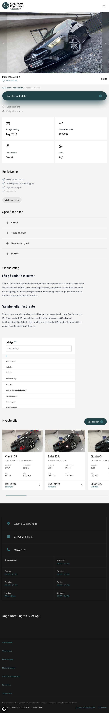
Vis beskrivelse (12, 200)
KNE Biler (6, 87)
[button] (105, 42)
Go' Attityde (102, 707)
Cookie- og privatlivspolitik (86, 707)
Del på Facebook (12, 111)
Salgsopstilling (11, 106)
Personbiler (17, 87)
